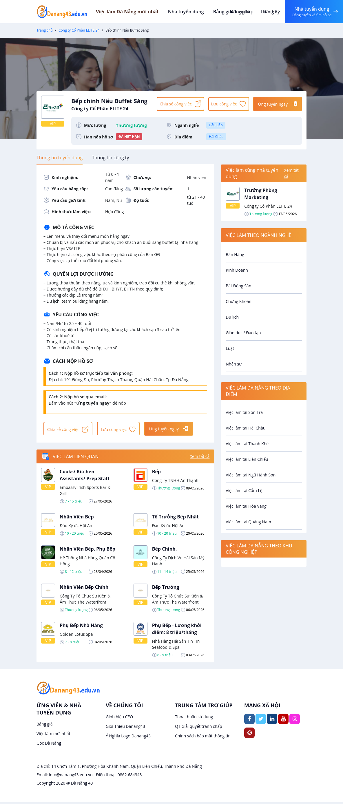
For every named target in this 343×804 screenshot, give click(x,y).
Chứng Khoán (238, 301)
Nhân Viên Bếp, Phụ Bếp (87, 550)
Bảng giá (45, 725)
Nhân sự (234, 364)
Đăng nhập (240, 11)
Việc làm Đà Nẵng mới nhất (135, 11)
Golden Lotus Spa (76, 635)
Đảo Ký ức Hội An (76, 527)
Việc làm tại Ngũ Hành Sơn (251, 475)
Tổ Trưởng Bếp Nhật (175, 518)
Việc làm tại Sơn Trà (244, 412)
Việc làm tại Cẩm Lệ (244, 490)
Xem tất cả (199, 458)
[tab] (60, 158)
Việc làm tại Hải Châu (245, 428)
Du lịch (232, 317)
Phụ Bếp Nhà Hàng (81, 627)
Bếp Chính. (164, 550)
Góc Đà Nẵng (49, 745)
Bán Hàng (235, 254)
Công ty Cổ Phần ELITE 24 (79, 30)
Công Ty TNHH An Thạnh (175, 482)
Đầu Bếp (216, 125)
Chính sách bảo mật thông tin (203, 737)
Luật (230, 348)
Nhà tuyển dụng (193, 11)
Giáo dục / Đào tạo (243, 332)
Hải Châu (216, 136)
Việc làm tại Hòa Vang (246, 506)
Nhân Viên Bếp (77, 518)
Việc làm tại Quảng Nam (248, 522)
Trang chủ (45, 30)
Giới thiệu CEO (119, 718)
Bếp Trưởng (165, 588)
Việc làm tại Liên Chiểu (247, 459)
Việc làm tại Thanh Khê (247, 443)
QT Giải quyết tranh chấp (198, 728)
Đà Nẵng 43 (82, 784)
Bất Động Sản (238, 285)
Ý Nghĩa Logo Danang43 (128, 737)
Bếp (156, 473)
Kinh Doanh (237, 270)
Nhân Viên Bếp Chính (84, 588)
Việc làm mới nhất (53, 735)
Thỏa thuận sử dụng (194, 718)
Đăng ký (269, 11)
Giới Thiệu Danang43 (125, 728)
